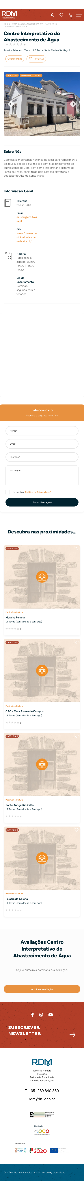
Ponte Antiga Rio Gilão (19, 805)
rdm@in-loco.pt (42, 1099)
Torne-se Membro (42, 1070)
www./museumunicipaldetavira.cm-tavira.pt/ (26, 237)
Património (51, 24)
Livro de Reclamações (42, 1080)
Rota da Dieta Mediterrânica (27, 24)
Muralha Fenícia (15, 617)
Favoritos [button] (39, 59)
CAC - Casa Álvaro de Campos (24, 711)
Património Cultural (16, 26)
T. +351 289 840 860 (42, 1091)
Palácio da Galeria (16, 899)
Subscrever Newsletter (24, 1030)
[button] (79, 15)
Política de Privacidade (42, 1077)
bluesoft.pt (59, 1172)
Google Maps (15, 58)
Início (7, 24)
